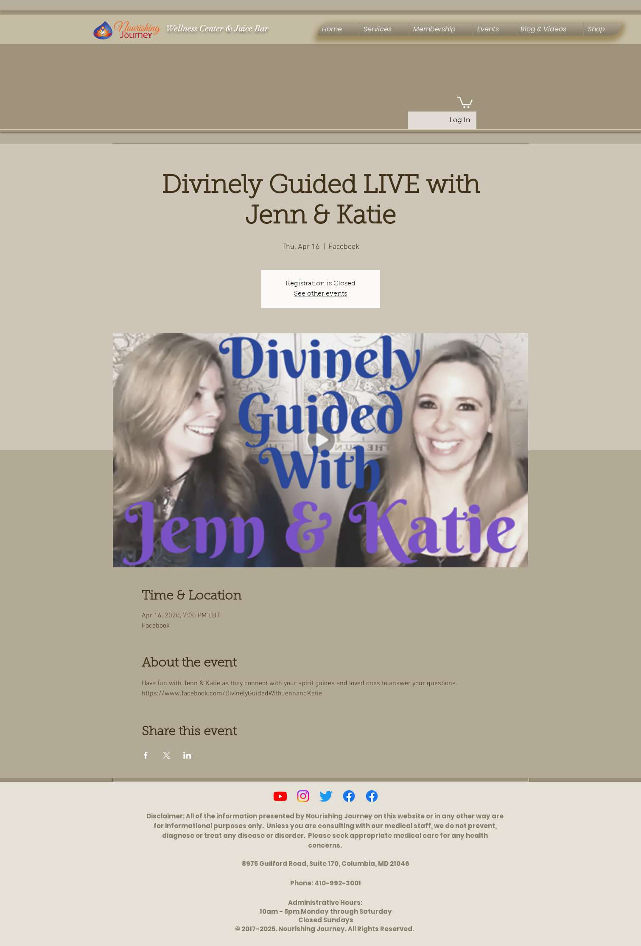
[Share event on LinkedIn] (187, 755)
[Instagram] (303, 796)
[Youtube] (280, 796)
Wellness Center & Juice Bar (217, 28)
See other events (320, 293)
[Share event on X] (166, 755)
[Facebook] (349, 796)
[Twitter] (326, 796)
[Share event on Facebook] (146, 755)
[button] (465, 101)
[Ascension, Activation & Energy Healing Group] (372, 796)
